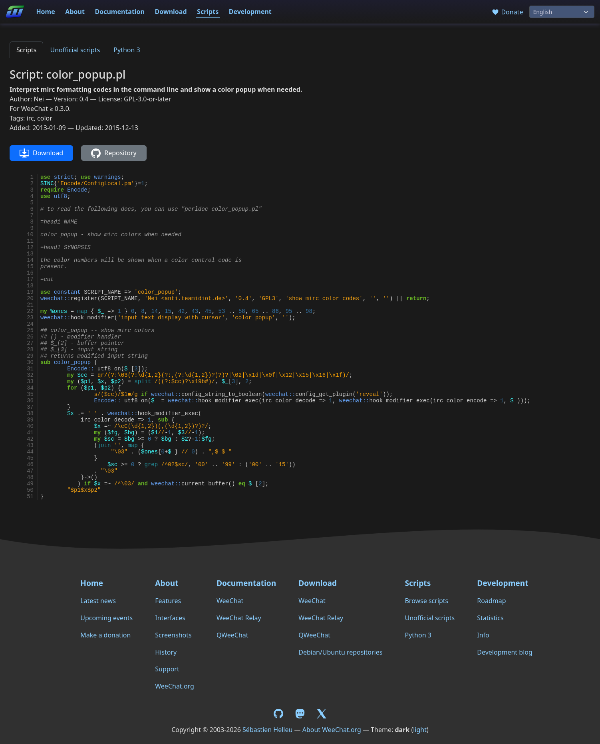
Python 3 (126, 50)
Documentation (120, 11)
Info (483, 635)
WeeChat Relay (239, 617)
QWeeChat (232, 635)
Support (167, 669)
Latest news (98, 600)
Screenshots (173, 635)
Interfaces (170, 617)
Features (168, 600)
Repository (113, 153)
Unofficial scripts (75, 50)
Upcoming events (106, 617)
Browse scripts (426, 600)
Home (45, 11)
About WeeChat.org (331, 729)
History (166, 652)
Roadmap (491, 600)
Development (250, 11)
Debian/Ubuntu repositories (340, 652)
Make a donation (105, 635)
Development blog (504, 652)
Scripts (208, 11)
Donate (507, 12)
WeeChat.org (174, 686)
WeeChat (230, 600)
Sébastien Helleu (267, 729)
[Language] (561, 12)
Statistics (490, 617)
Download (171, 11)
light (420, 729)
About (75, 11)
